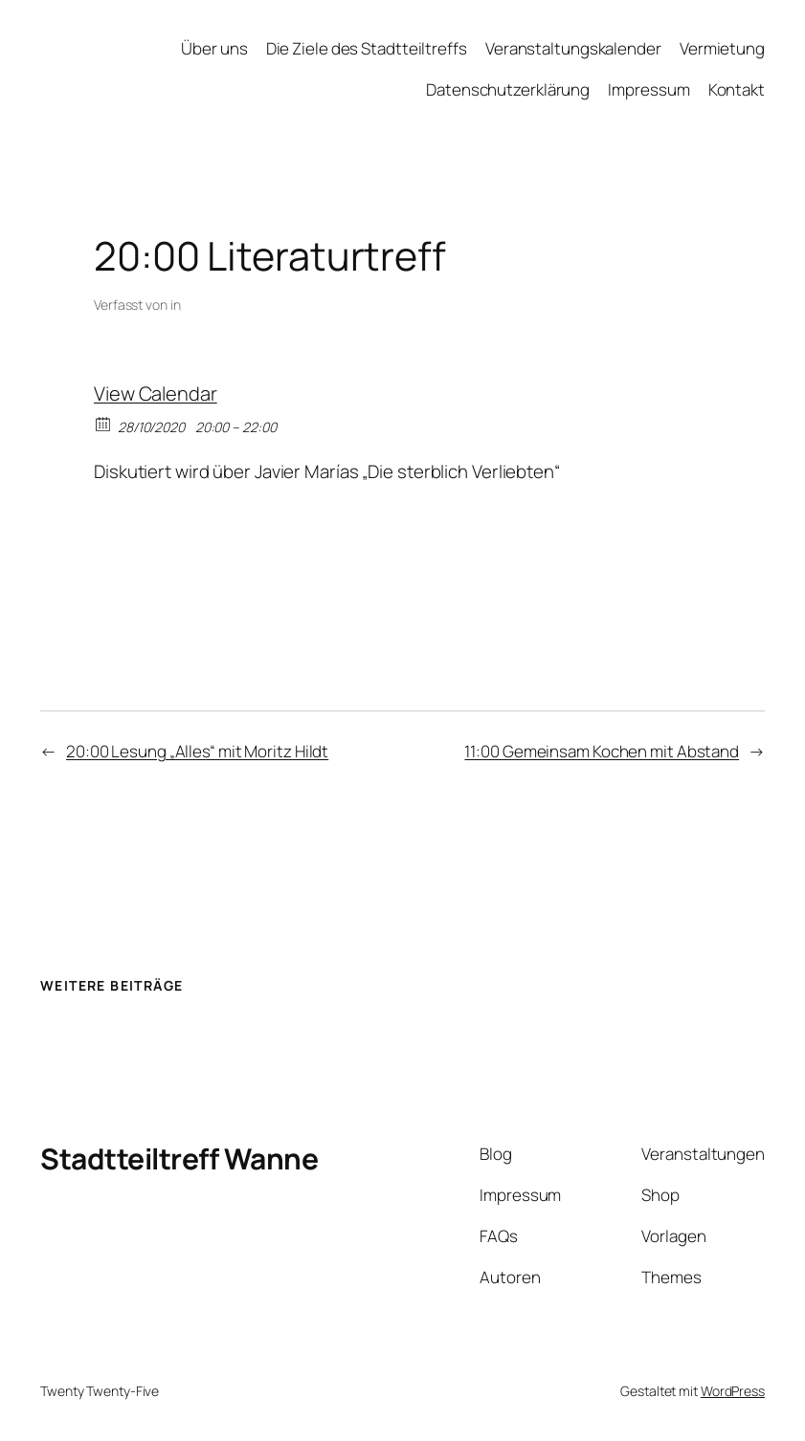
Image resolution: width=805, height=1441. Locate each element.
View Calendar (155, 393)
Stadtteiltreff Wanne (179, 1158)
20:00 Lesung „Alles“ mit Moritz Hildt (197, 751)
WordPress (733, 1391)
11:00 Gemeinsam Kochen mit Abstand (601, 751)
